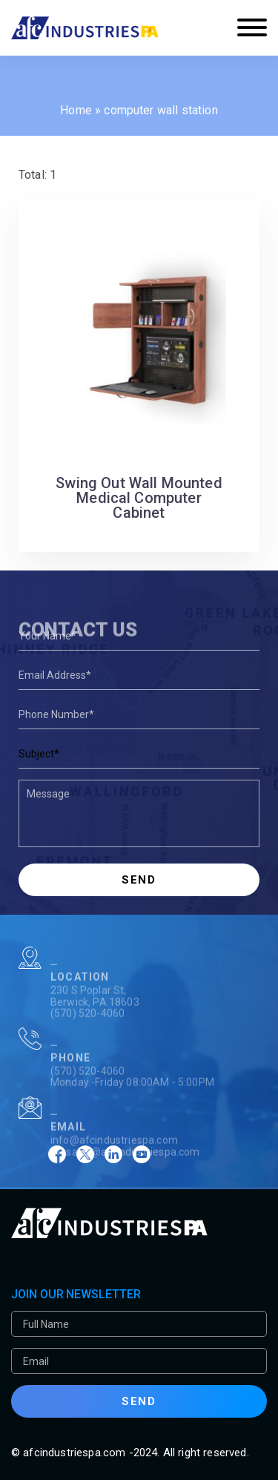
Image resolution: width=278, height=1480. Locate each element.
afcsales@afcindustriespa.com (124, 1168)
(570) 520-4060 (87, 1029)
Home (76, 110)
